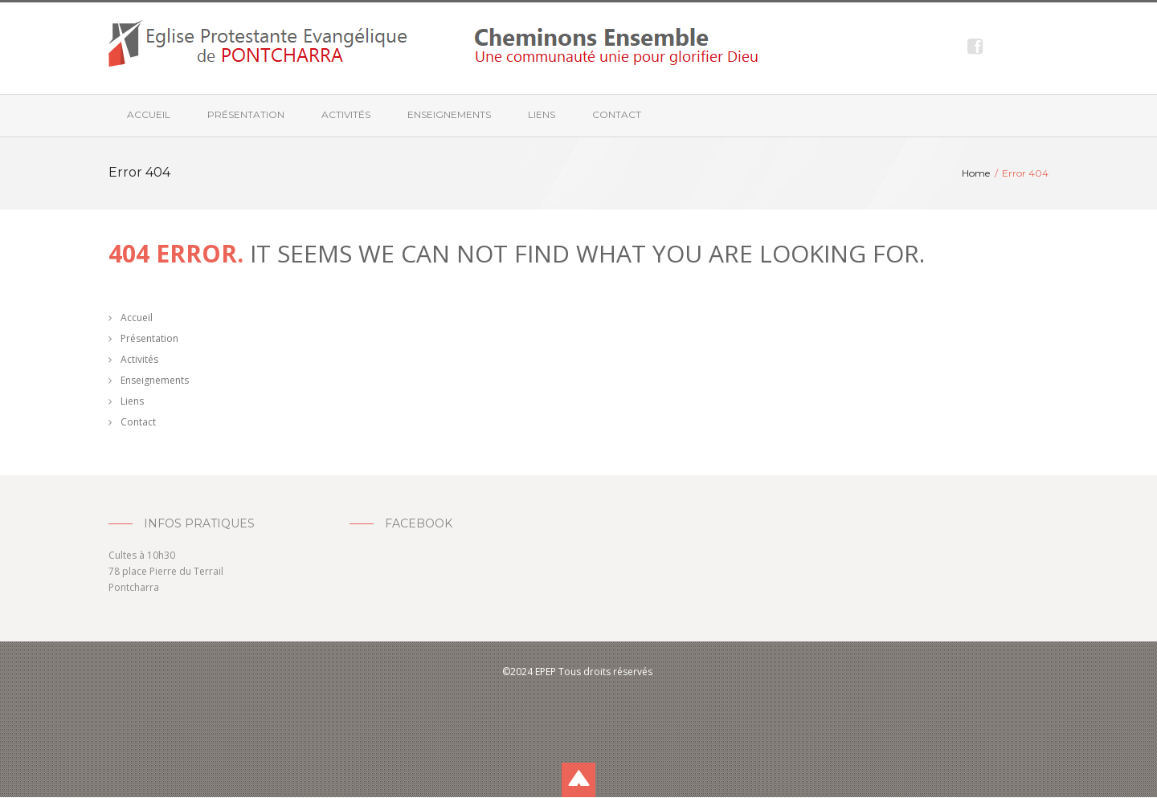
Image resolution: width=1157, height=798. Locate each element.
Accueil (148, 114)
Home (976, 173)
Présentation (245, 114)
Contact (616, 114)
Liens (541, 114)
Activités (345, 114)
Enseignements (449, 114)
